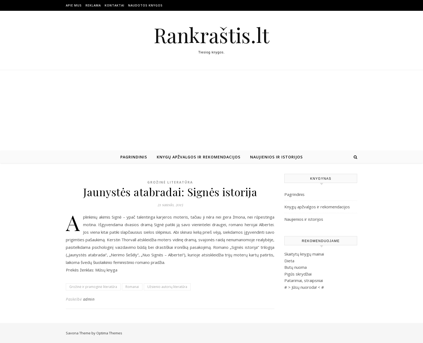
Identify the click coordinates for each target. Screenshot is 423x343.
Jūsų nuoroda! (304, 287)
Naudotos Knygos (145, 5)
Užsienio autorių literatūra (167, 286)
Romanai (132, 286)
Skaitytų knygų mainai (304, 254)
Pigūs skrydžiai (298, 274)
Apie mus (74, 5)
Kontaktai (114, 5)
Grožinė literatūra (170, 182)
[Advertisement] (211, 110)
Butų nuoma (295, 267)
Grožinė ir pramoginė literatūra (93, 286)
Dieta (289, 260)
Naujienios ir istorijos (276, 156)
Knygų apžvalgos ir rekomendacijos (198, 156)
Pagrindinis (133, 156)
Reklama (93, 5)
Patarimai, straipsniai (303, 280)
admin (89, 299)
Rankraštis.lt (211, 35)
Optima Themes (109, 333)
